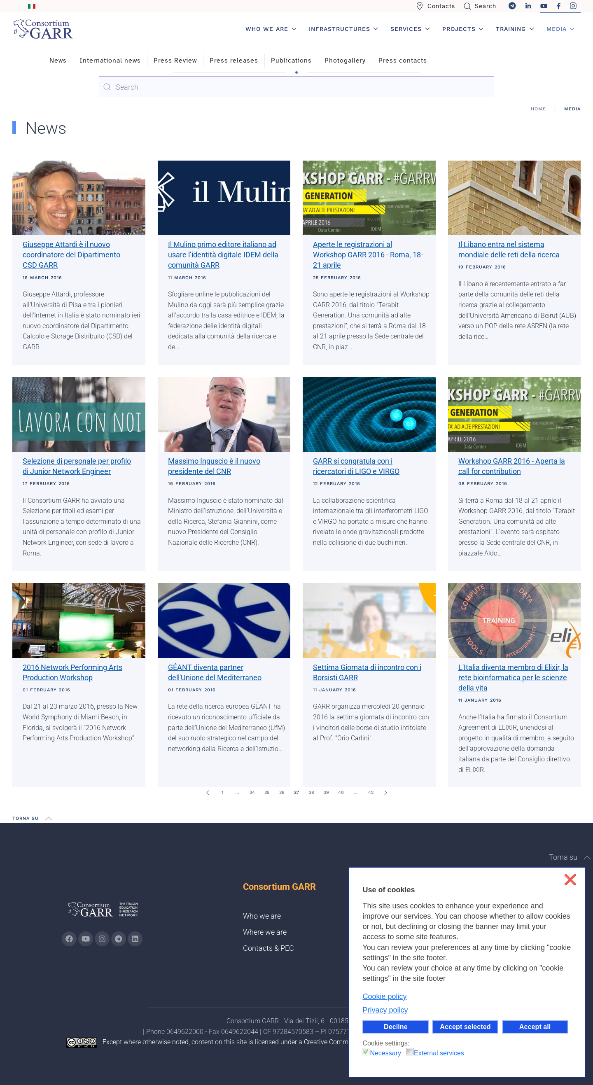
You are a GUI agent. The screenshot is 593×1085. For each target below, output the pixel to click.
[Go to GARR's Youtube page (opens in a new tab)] (85, 938)
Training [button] (515, 29)
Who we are (262, 916)
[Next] (385, 792)
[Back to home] (43, 28)
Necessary (385, 1053)
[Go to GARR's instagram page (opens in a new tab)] (102, 938)
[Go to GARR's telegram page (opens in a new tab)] (118, 938)
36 (282, 792)
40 (341, 792)
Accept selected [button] (465, 1026)
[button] (48, 818)
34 (252, 792)
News (58, 60)
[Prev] (207, 792)
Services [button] (410, 29)
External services (439, 1053)
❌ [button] (570, 880)
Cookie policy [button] (384, 996)
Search (480, 6)
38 (311, 792)
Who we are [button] (270, 29)
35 (266, 792)
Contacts (435, 6)
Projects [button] (463, 29)
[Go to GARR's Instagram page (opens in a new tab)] (69, 938)
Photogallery (345, 60)
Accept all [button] (535, 1026)
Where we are (265, 932)
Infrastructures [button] (343, 29)
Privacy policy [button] (385, 1010)
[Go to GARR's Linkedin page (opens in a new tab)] (135, 938)
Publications (291, 60)
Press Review (175, 60)
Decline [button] (396, 1026)
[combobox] (296, 87)
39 (326, 792)
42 (371, 792)
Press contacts (402, 60)
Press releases (234, 60)
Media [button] (560, 29)
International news (110, 60)
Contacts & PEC (268, 948)
